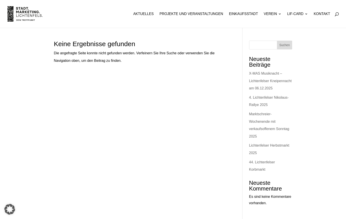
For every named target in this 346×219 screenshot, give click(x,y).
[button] (9, 209)
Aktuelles (143, 14)
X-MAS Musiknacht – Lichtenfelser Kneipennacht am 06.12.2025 (270, 81)
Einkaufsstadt (243, 14)
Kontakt (322, 14)
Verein (270, 14)
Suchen (284, 45)
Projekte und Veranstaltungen (191, 14)
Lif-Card (295, 14)
